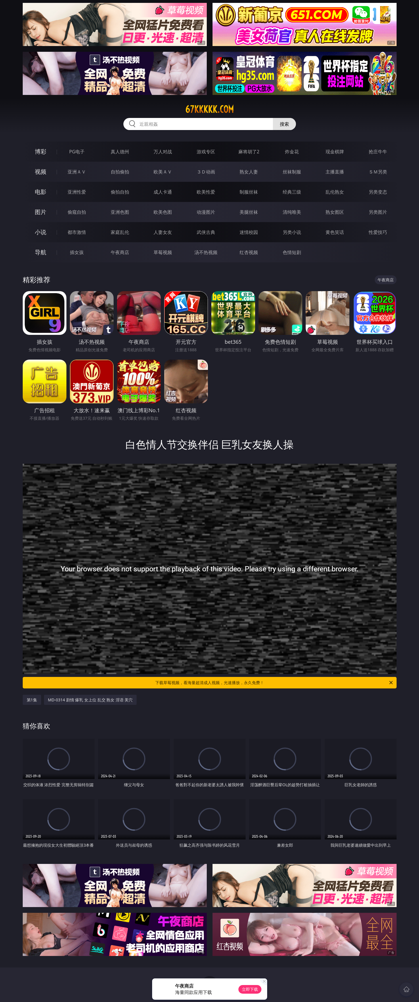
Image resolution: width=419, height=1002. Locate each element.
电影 (40, 192)
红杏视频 (249, 252)
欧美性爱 (206, 192)
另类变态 (378, 192)
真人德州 (120, 151)
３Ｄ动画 (206, 172)
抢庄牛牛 (378, 151)
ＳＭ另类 (378, 172)
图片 (40, 212)
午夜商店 (120, 252)
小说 (40, 232)
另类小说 (292, 232)
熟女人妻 (249, 172)
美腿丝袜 (249, 212)
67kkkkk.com (209, 109)
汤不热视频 (205, 252)
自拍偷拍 (120, 172)
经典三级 (292, 192)
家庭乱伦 (120, 232)
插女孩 (77, 252)
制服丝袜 (249, 192)
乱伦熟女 (335, 192)
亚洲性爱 (77, 192)
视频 (40, 171)
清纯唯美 (292, 212)
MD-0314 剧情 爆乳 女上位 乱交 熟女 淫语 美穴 (90, 700)
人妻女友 (163, 232)
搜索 (284, 124)
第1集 (32, 700)
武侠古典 (206, 232)
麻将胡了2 (248, 151)
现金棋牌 (335, 151)
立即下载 (250, 989)
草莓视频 (163, 252)
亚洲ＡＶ (77, 172)
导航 (40, 252)
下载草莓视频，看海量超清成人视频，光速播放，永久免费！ (274, 682)
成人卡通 (163, 192)
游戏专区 (206, 151)
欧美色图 (163, 212)
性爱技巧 (378, 232)
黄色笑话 (335, 232)
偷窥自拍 (77, 212)
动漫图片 (206, 212)
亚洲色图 (120, 212)
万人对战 (163, 151)
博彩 (40, 151)
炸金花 (292, 151)
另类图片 (378, 212)
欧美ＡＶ (163, 172)
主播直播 (335, 172)
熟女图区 (335, 212)
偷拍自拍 (120, 192)
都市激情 (77, 232)
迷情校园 (249, 232)
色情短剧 (292, 252)
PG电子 (77, 151)
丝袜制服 (292, 172)
